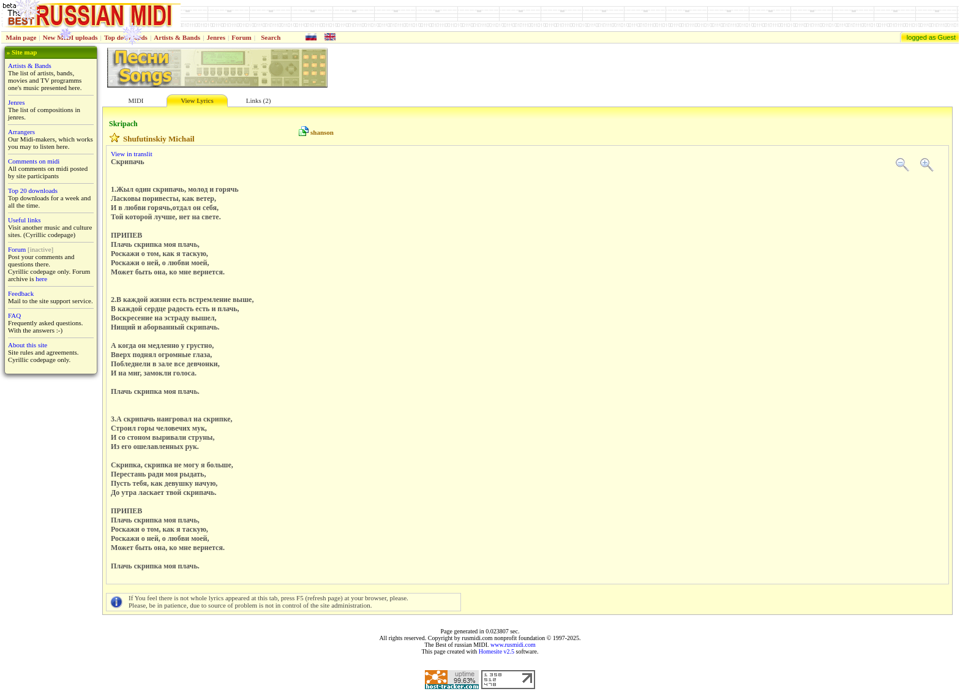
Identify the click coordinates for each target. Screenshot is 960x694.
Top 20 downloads (33, 190)
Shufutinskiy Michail (159, 138)
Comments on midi (33, 161)
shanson (322, 132)
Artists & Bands (177, 37)
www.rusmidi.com (513, 644)
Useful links (24, 220)
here (41, 278)
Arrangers (21, 131)
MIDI (135, 100)
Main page (21, 37)
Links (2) (258, 100)
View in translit (131, 153)
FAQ (14, 315)
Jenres (216, 37)
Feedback (21, 293)
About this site (27, 345)
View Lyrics (197, 100)
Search (270, 37)
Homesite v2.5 (496, 651)
